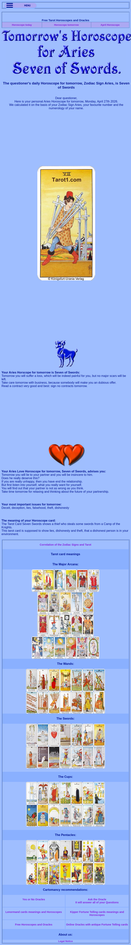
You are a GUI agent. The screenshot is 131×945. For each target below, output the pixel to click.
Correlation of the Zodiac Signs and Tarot (65, 544)
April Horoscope (110, 24)
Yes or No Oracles (34, 899)
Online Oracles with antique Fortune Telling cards (97, 924)
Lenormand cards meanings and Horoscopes (33, 911)
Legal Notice (65, 941)
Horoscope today (22, 24)
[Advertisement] (66, 139)
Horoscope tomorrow (66, 24)
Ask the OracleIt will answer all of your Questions (97, 901)
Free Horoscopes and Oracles (33, 924)
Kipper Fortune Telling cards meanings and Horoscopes (97, 913)
